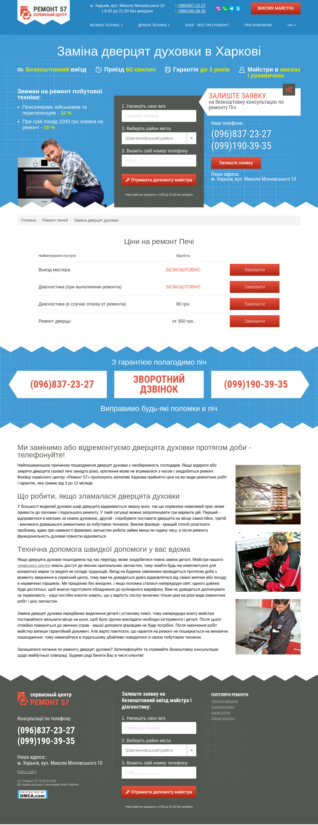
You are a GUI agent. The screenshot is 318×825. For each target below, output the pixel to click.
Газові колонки (223, 719)
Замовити (254, 270)
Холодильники (222, 708)
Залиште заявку (236, 163)
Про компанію (258, 25)
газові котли (220, 713)
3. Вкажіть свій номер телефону (155, 151)
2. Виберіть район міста (146, 129)
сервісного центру (33, 566)
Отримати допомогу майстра (159, 180)
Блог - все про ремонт (207, 25)
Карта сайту (27, 772)
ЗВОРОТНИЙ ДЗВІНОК (159, 385)
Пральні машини (224, 702)
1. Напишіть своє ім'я (143, 106)
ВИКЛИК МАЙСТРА (276, 8)
